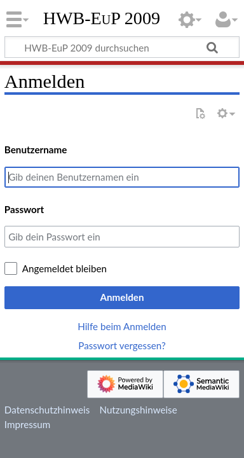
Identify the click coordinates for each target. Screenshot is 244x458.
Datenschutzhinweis (47, 409)
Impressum (27, 424)
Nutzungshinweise (138, 409)
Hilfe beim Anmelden (122, 326)
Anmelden (122, 297)
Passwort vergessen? (121, 345)
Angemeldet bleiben (64, 268)
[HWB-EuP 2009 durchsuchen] (122, 47)
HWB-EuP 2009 (101, 18)
